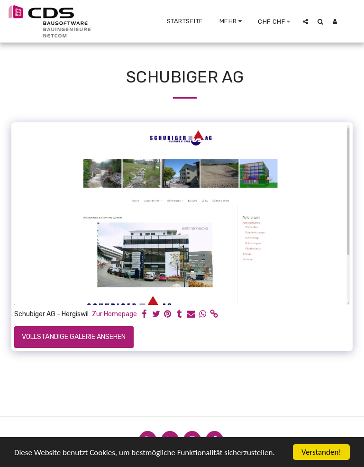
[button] (305, 21)
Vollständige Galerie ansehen (74, 337)
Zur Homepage (114, 314)
